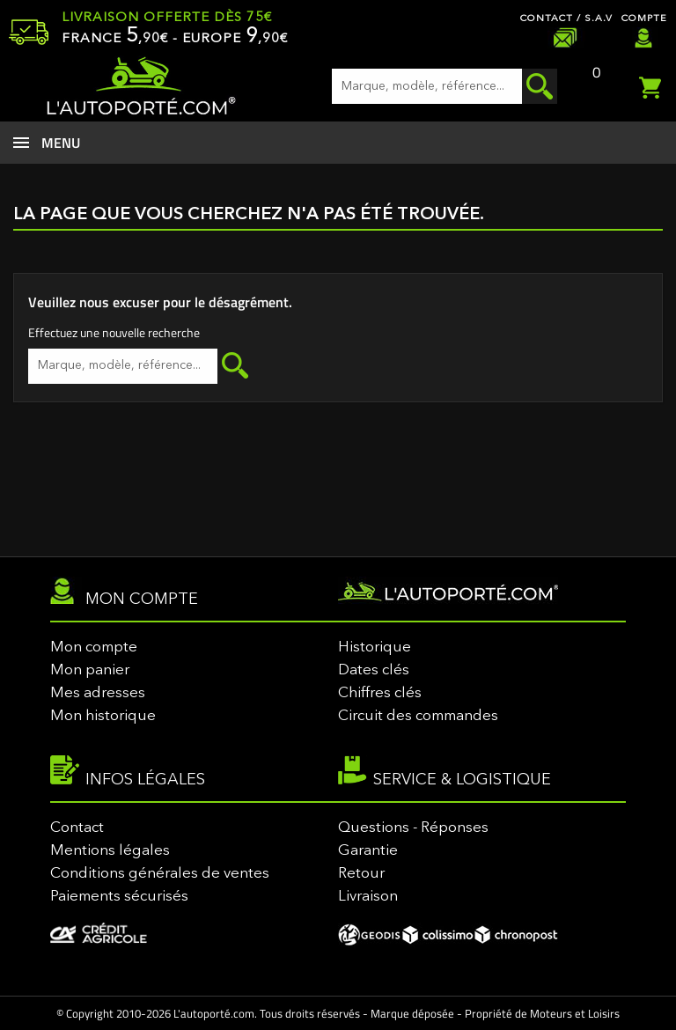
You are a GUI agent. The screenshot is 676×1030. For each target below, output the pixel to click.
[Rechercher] (444, 86)
